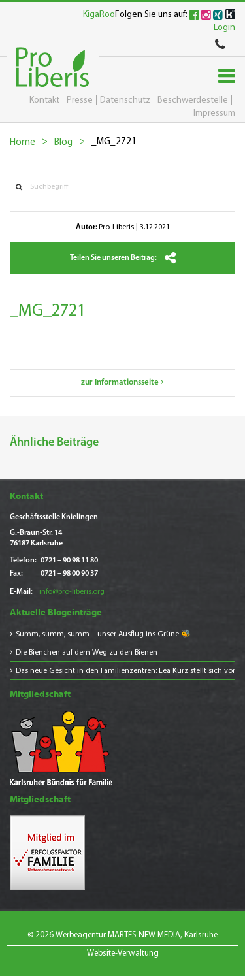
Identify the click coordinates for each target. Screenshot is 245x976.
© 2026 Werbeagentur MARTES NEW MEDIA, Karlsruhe (122, 935)
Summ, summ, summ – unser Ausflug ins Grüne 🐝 (103, 634)
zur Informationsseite (122, 382)
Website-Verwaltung (123, 953)
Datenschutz (125, 100)
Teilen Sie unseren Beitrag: (123, 258)
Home (22, 143)
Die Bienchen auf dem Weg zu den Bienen (86, 653)
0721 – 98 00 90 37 (69, 573)
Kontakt (44, 100)
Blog (63, 143)
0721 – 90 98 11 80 (69, 560)
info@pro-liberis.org (72, 592)
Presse (80, 100)
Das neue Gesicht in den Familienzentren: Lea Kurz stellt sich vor (125, 671)
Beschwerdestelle (192, 100)
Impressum (214, 113)
